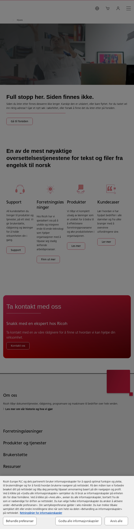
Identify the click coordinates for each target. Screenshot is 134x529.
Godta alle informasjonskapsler (78, 521)
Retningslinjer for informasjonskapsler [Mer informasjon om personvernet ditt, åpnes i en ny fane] (41, 513)
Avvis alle (116, 521)
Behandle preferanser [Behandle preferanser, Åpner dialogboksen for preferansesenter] (20, 521)
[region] (67, 502)
